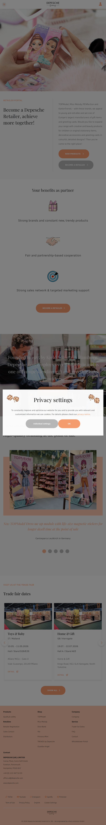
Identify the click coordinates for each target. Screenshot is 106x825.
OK (69, 424)
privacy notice (83, 414)
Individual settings (42, 424)
